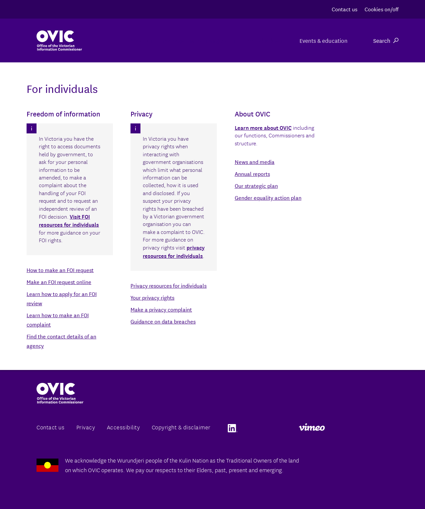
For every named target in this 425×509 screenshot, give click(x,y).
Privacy (85, 427)
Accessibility (123, 427)
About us (97, 40)
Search (385, 40)
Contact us (344, 9)
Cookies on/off (381, 9)
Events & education (322, 40)
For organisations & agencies (171, 40)
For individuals (253, 40)
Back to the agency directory (73, 320)
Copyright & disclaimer (181, 427)
